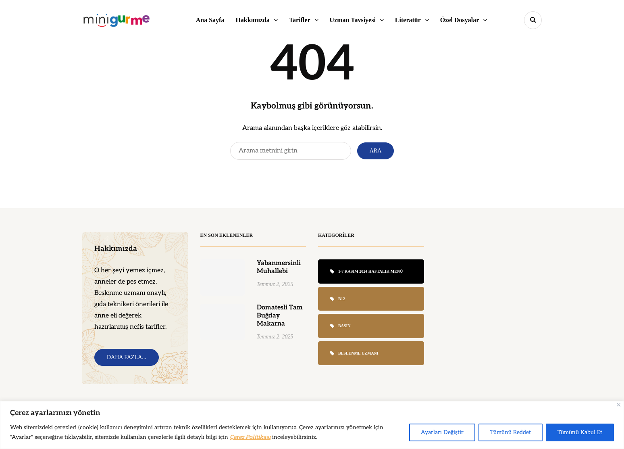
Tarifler (299, 20)
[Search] (290, 151)
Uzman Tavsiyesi (353, 20)
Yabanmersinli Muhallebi (279, 270)
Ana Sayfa (210, 20)
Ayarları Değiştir (442, 432)
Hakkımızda (252, 20)
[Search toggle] (533, 20)
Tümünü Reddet (510, 432)
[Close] (618, 405)
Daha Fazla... (126, 357)
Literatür (408, 20)
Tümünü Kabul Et (579, 432)
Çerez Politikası (250, 437)
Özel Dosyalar (459, 20)
